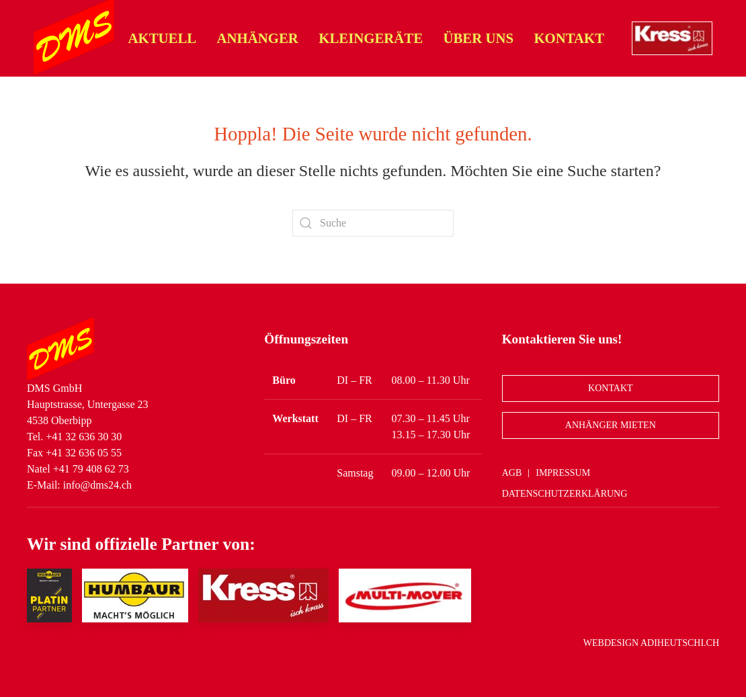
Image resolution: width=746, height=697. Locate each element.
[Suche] (373, 223)
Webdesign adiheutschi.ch (651, 643)
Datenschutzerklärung (565, 494)
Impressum (563, 473)
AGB (512, 473)
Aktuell (162, 38)
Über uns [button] (478, 38)
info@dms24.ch (97, 485)
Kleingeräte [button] (371, 38)
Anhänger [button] (257, 38)
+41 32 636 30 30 (84, 436)
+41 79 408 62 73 (91, 469)
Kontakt (569, 38)
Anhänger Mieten (610, 425)
